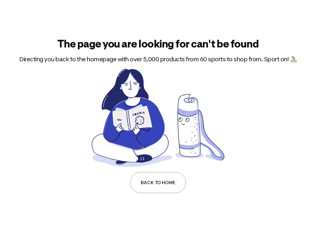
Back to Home (158, 182)
